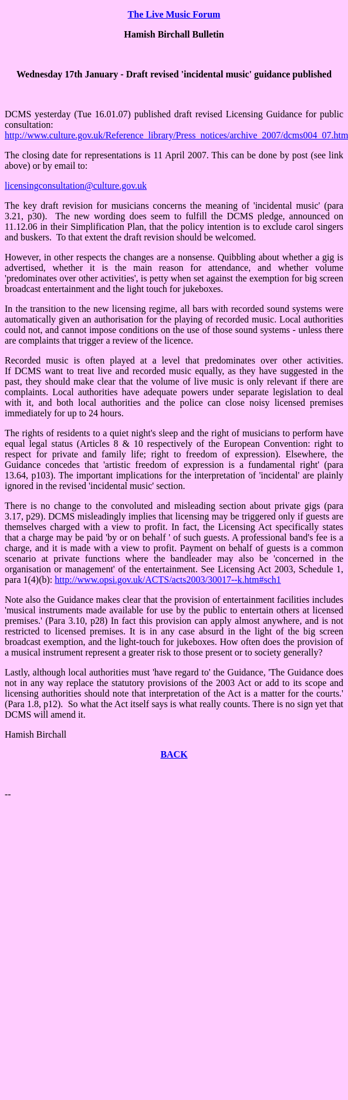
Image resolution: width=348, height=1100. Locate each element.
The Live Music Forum (174, 14)
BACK (173, 754)
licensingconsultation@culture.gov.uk (76, 186)
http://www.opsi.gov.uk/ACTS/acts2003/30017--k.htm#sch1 (168, 580)
